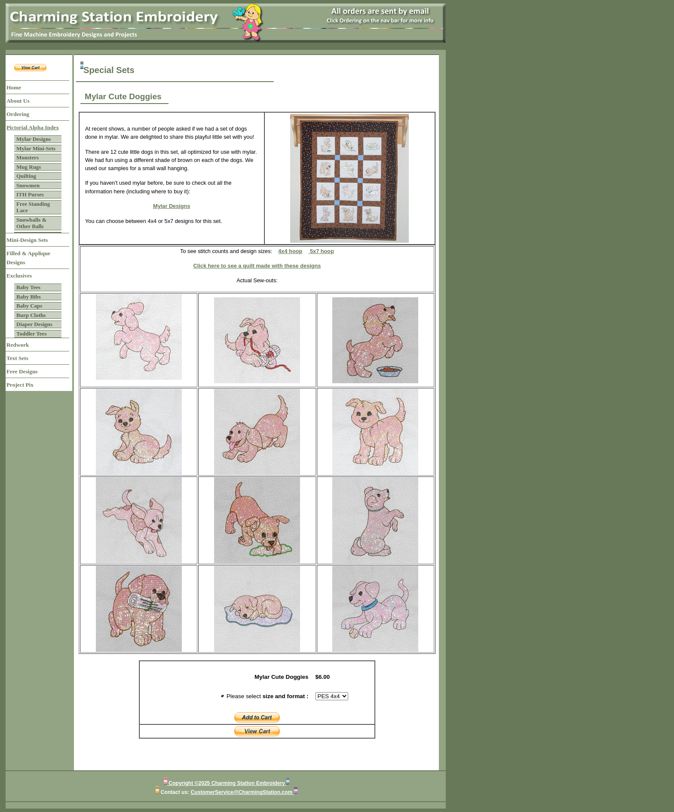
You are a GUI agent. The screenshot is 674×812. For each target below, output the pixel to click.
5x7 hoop (321, 251)
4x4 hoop (290, 251)
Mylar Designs (33, 139)
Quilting (26, 176)
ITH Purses (30, 194)
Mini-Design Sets (27, 240)
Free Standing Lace (33, 207)
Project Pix (20, 385)
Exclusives (19, 275)
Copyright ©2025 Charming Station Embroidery (226, 783)
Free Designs (22, 371)
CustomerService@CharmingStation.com (242, 792)
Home (13, 87)
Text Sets (17, 358)
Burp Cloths (31, 315)
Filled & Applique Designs (28, 258)
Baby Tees (28, 287)
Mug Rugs (28, 167)
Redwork (17, 345)
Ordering (17, 114)
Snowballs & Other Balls (31, 223)
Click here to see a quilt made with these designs (257, 266)
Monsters (27, 157)
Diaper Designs (34, 324)
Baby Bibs (28, 296)
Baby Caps (29, 305)
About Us (18, 101)
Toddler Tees (31, 333)
